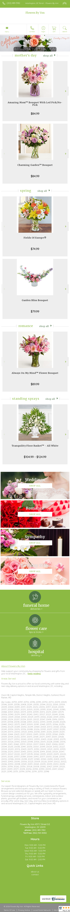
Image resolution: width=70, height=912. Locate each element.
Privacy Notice (24, 910)
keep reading (34, 673)
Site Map (57, 910)
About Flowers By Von (13, 666)
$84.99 (35, 113)
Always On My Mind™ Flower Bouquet (35, 373)
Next (66, 91)
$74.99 (35, 249)
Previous (4, 91)
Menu (7, 32)
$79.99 (35, 311)
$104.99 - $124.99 (35, 457)
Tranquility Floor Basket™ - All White (35, 445)
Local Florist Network (42, 910)
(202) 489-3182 (13, 3)
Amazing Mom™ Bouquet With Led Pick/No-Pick (35, 103)
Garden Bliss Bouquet (35, 300)
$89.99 (35, 384)
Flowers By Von (35, 12)
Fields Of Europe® (35, 237)
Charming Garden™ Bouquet (35, 165)
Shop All (48, 55)
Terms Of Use (9, 910)
